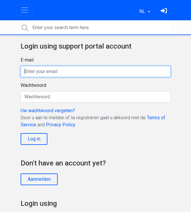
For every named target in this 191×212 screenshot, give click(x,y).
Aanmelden (39, 179)
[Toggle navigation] (24, 10)
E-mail (27, 60)
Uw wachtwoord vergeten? (48, 110)
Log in (34, 139)
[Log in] (164, 11)
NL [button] (142, 11)
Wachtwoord (33, 85)
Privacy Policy (60, 124)
